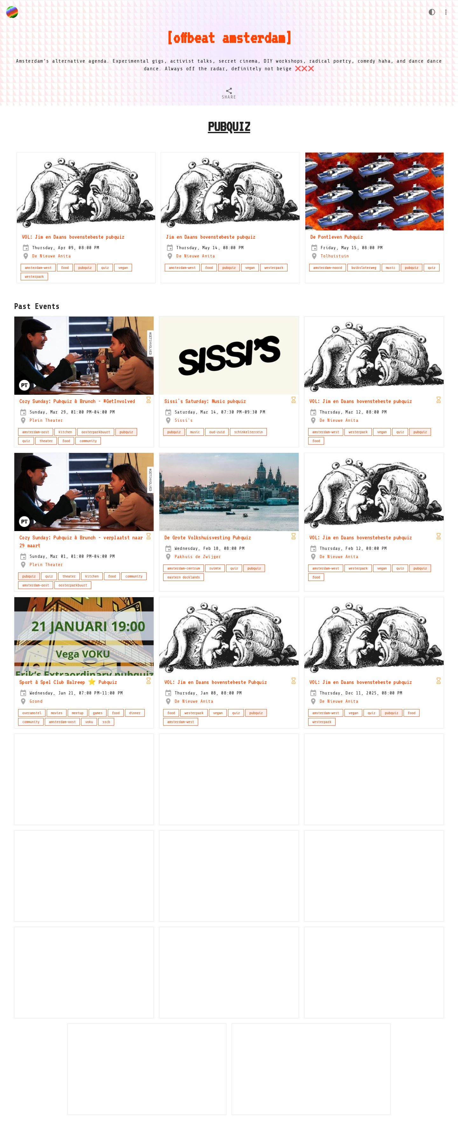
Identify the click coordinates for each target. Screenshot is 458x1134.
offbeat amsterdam (229, 37)
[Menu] (446, 12)
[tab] (229, 94)
